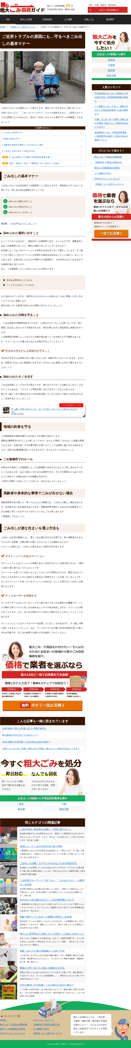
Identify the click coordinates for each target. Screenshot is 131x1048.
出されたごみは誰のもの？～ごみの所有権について (47, 900)
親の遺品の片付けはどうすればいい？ (20, 735)
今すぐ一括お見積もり (109, 10)
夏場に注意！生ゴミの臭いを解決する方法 (42, 968)
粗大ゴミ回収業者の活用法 (107, 168)
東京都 (21, 809)
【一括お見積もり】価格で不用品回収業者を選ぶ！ (27, 157)
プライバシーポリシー (43, 1020)
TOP (8, 19)
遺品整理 (110, 19)
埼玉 (21, 804)
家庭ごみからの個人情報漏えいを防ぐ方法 (42, 951)
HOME (3, 27)
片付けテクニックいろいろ (107, 179)
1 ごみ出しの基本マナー (12, 132)
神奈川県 (64, 809)
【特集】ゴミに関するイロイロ (23, 27)
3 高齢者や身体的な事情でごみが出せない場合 (22, 145)
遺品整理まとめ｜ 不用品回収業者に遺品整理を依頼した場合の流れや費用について (111, 136)
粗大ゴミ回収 (26, 19)
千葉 (64, 804)
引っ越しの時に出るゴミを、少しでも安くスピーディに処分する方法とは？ (44, 410)
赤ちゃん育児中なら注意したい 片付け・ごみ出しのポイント (52, 934)
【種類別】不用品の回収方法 (108, 162)
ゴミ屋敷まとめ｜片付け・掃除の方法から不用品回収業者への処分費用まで (111, 110)
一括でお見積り (111, 233)
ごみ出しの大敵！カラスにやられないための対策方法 (48, 863)
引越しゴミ (89, 19)
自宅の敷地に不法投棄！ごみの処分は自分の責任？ (26, 742)
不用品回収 (47, 19)
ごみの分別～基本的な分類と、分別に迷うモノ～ (46, 829)
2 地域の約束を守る (11, 139)
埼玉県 (111, 60)
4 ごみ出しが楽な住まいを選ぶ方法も (18, 151)
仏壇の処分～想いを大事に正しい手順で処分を (24, 728)
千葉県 (111, 65)
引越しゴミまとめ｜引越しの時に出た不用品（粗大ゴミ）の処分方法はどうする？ (41, 748)
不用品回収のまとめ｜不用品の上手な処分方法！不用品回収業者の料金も (111, 97)
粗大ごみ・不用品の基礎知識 (108, 157)
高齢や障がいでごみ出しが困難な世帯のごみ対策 (46, 917)
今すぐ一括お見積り (42, 705)
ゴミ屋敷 (68, 19)
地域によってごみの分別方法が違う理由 (41, 846)
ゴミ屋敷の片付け (103, 173)
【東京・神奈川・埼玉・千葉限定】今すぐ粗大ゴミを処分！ (31, 163)
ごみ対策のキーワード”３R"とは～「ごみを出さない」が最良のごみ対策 (52, 882)
